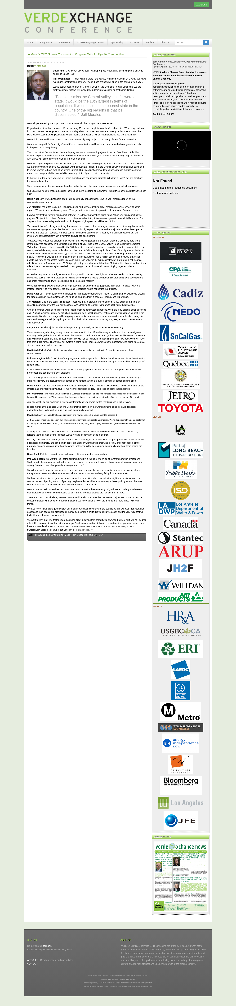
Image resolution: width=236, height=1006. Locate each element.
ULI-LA (92, 535)
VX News (134, 42)
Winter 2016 (40, 66)
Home (30, 42)
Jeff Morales (57, 535)
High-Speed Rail (80, 535)
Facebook (46, 946)
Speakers (64, 42)
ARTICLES (32, 960)
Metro (67, 535)
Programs (46, 42)
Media (150, 42)
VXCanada (201, 4)
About (165, 42)
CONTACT (32, 963)
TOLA (100, 535)
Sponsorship (117, 42)
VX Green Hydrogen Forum (90, 42)
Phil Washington (42, 535)
